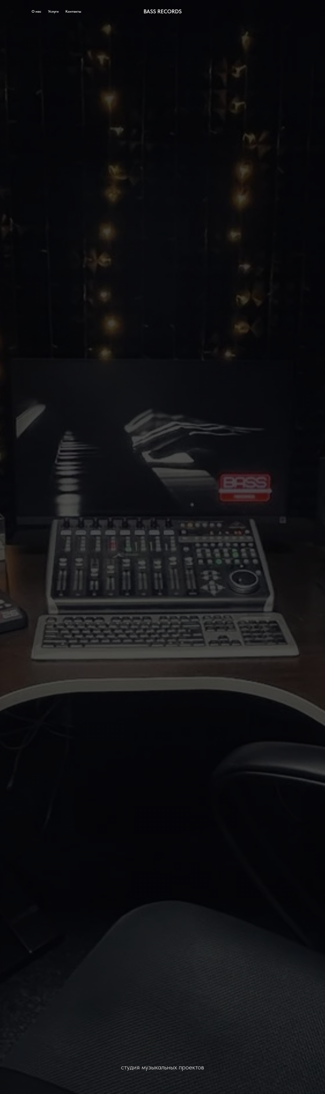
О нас (36, 11)
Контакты (73, 11)
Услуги (53, 11)
